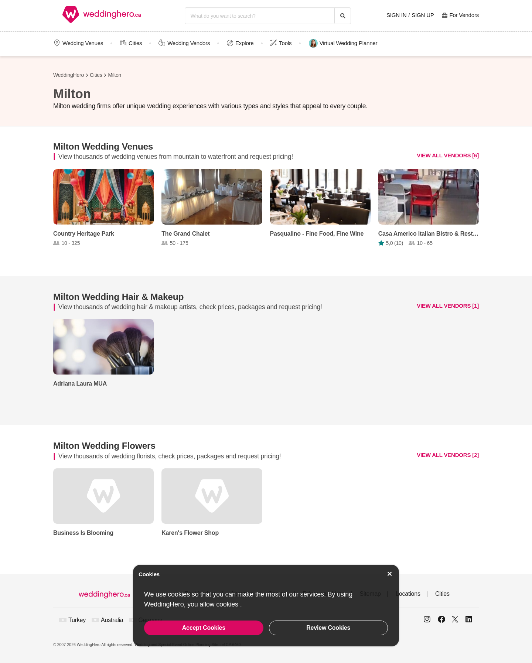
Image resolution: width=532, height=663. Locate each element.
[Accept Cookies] (389, 573)
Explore (244, 43)
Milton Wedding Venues (103, 146)
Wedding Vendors (188, 43)
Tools (285, 43)
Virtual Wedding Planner (343, 43)
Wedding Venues (82, 43)
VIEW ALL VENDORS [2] (448, 454)
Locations (408, 594)
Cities (135, 43)
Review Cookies (328, 628)
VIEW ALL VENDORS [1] (448, 306)
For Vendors (464, 15)
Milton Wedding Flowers (104, 446)
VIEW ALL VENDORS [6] (448, 155)
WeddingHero (68, 75)
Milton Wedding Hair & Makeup (118, 297)
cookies (228, 604)
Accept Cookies (203, 628)
